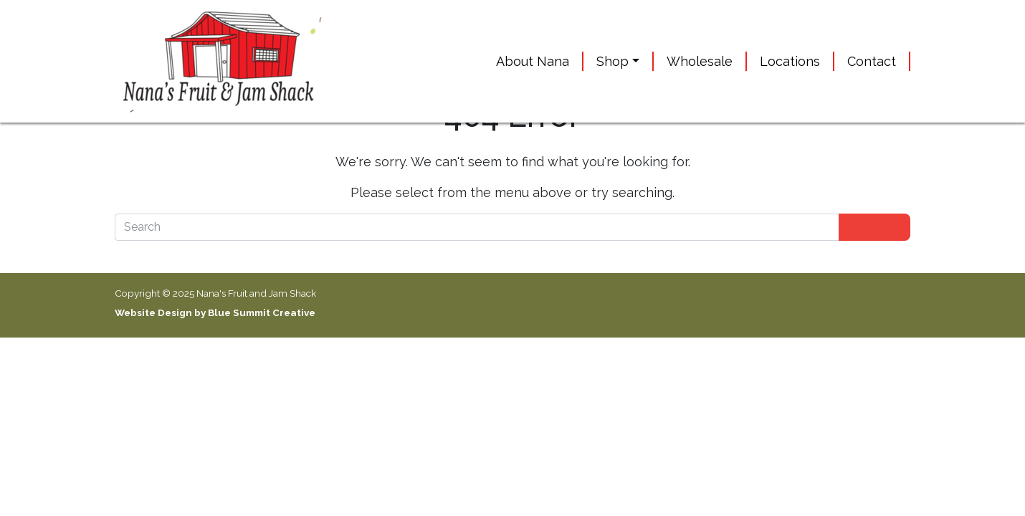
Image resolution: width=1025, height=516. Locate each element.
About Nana (532, 61)
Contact (871, 61)
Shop (612, 61)
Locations (790, 61)
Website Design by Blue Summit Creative (215, 312)
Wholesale (700, 61)
